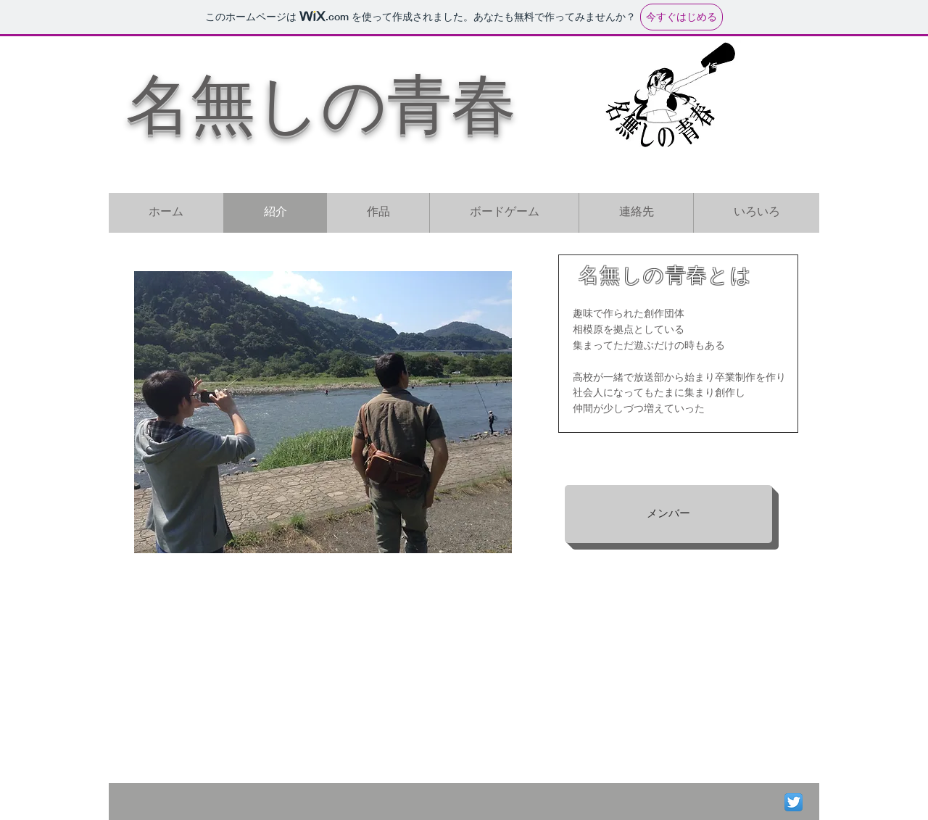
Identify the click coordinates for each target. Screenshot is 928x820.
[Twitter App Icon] (793, 802)
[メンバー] (668, 514)
